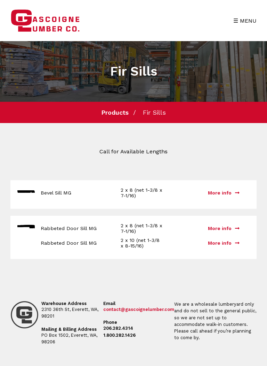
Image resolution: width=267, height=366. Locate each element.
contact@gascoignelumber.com (138, 309)
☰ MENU (245, 20)
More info (224, 193)
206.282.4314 (118, 328)
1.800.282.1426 (119, 335)
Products (115, 112)
